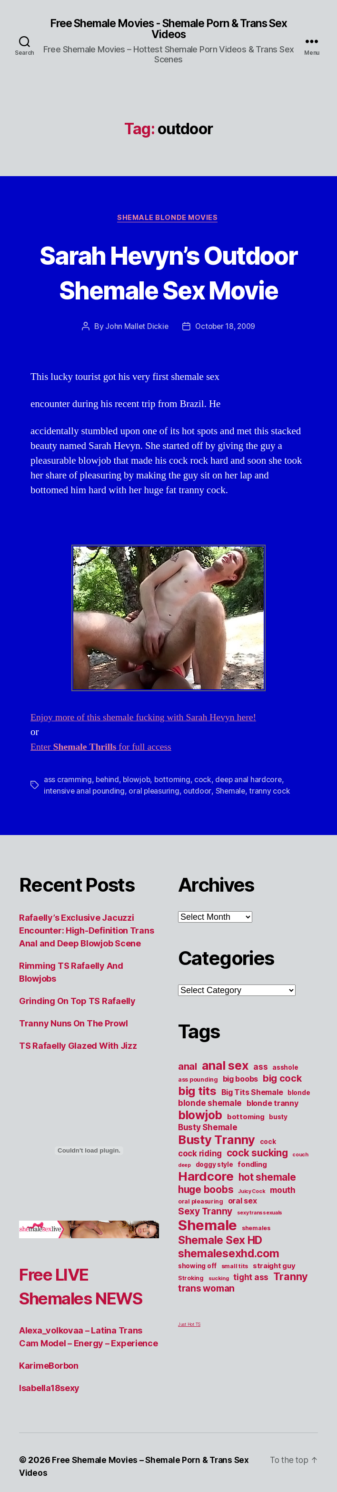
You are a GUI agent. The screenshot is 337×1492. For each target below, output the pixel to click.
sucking (218, 1315)
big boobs (240, 1115)
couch (300, 1191)
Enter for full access (105, 783)
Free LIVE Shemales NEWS (62, 1334)
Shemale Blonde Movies (168, 219)
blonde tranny (272, 1139)
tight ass (250, 1314)
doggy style (214, 1201)
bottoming (174, 816)
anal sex (225, 1101)
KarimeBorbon (49, 1427)
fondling (252, 1201)
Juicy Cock (251, 1228)
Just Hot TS (189, 1360)
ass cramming (68, 816)
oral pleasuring (155, 828)
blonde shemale (210, 1139)
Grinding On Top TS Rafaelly (77, 1038)
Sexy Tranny (205, 1247)
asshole (285, 1104)
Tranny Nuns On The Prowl (73, 1060)
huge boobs (205, 1226)
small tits (234, 1302)
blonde (298, 1129)
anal (187, 1103)
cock (205, 816)
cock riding (200, 1190)
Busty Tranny (216, 1176)
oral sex (242, 1237)
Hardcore (206, 1212)
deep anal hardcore (252, 816)
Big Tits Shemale (252, 1129)
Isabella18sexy (49, 1449)
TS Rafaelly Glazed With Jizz (78, 1082)
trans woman (206, 1325)
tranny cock (272, 828)
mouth (283, 1227)
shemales (256, 1264)
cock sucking (257, 1189)
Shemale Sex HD (220, 1276)
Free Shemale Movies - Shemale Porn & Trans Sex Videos (168, 29)
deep (184, 1202)
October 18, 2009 (226, 363)
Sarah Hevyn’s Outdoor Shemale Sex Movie (168, 291)
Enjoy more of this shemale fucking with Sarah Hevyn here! (150, 754)
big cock (282, 1115)
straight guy (274, 1302)
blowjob (138, 816)
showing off (197, 1302)
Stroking (191, 1314)
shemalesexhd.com (228, 1290)
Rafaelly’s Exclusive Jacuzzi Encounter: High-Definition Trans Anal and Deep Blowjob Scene (86, 967)
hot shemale (267, 1214)
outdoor (199, 828)
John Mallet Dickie (135, 363)
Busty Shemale (208, 1164)
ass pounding (198, 1116)
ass (260, 1103)
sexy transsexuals (259, 1249)
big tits (197, 1127)
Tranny (290, 1313)
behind (107, 816)
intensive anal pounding (85, 828)
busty (278, 1153)
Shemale (232, 828)
